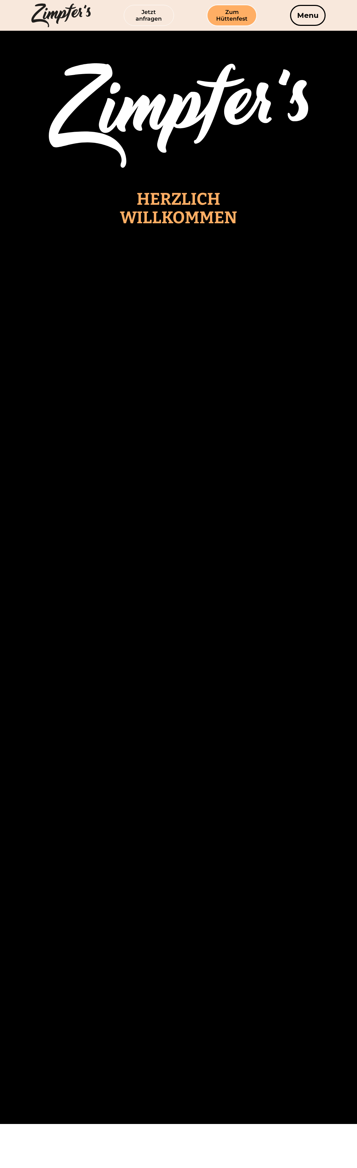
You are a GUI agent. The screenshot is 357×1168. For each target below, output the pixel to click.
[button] (308, 15)
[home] (45, 15)
